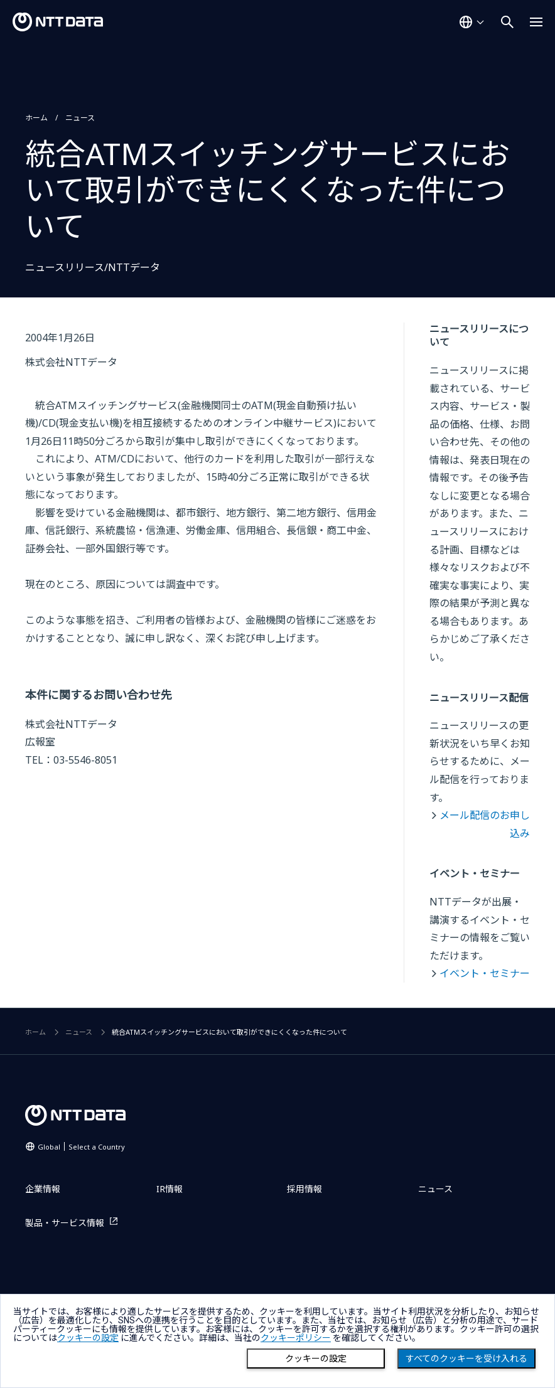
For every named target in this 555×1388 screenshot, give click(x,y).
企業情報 (42, 1189)
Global (81, 1146)
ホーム (36, 117)
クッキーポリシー (296, 1338)
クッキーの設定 (316, 1358)
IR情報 (169, 1189)
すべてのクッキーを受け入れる (466, 1358)
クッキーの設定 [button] (88, 1338)
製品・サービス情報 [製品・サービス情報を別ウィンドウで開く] (64, 1223)
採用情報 (304, 1189)
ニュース (80, 117)
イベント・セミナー (484, 973)
